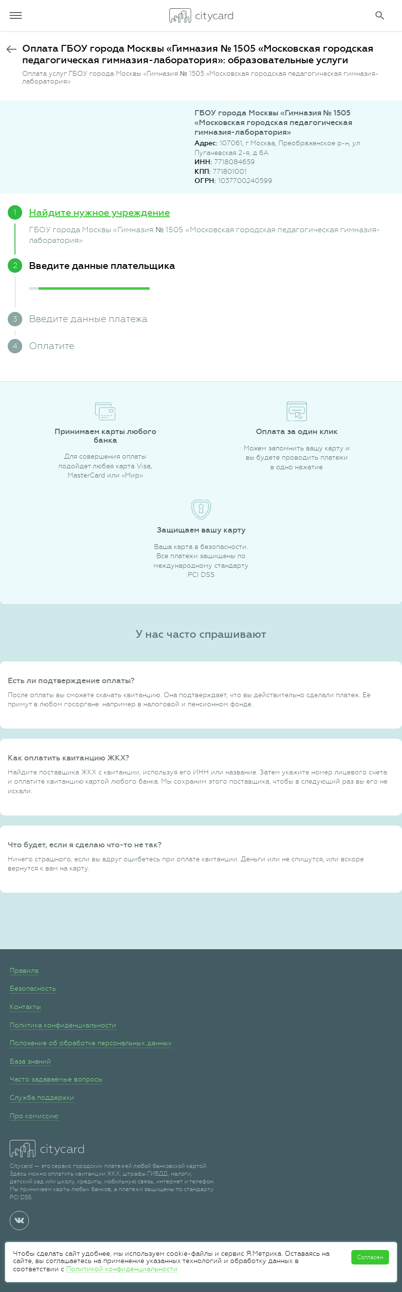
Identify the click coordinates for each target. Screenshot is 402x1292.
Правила (24, 970)
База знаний (30, 1061)
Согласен (370, 1257)
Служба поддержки (42, 1097)
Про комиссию (34, 1116)
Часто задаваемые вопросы (56, 1079)
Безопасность (33, 988)
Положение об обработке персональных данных (91, 1043)
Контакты (25, 1007)
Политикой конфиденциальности (122, 1269)
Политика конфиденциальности (63, 1025)
